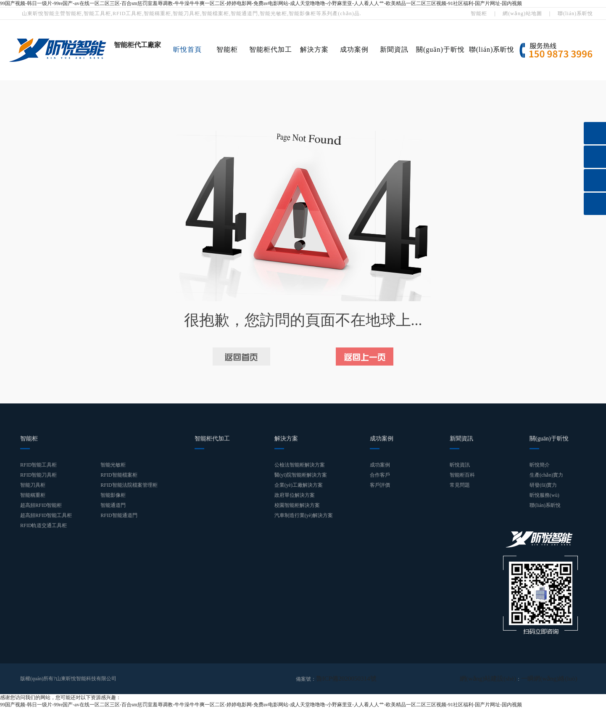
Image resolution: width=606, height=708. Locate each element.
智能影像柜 (113, 495)
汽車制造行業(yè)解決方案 (303, 515)
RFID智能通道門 (118, 515)
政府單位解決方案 (294, 495)
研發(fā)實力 (543, 485)
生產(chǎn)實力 (546, 475)
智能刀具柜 (32, 485)
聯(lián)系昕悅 (575, 13)
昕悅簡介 (540, 465)
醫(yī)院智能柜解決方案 (300, 475)
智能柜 (479, 13)
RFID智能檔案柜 (118, 475)
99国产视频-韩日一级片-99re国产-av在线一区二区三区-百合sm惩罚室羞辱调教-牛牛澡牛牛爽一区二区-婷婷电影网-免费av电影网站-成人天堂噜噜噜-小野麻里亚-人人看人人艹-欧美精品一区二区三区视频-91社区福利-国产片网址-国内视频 (261, 3)
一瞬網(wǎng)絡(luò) (554, 678)
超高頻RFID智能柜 (41, 505)
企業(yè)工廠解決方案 (298, 485)
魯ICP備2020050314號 (340, 678)
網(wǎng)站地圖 (522, 13)
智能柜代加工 (270, 49)
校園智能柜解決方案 (297, 505)
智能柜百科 (462, 475)
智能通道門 (113, 505)
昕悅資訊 (460, 465)
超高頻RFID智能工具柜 (46, 515)
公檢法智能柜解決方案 (299, 465)
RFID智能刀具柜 (38, 475)
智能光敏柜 (113, 465)
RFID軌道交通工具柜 (43, 525)
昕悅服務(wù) (544, 495)
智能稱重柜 (32, 495)
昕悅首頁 (187, 49)
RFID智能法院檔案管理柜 (128, 485)
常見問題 (460, 485)
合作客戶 (380, 475)
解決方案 (314, 49)
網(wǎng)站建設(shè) (504, 678)
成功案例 (354, 49)
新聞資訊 (394, 49)
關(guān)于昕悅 (440, 49)
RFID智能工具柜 (38, 465)
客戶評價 (380, 485)
